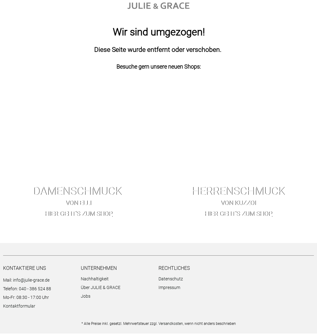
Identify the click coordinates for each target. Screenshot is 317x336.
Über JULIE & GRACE (100, 289)
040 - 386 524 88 (35, 291)
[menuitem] (118, 282)
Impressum (169, 289)
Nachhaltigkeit (95, 281)
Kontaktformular (19, 308)
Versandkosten (170, 326)
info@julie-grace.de (31, 282)
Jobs (85, 298)
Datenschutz (170, 281)
